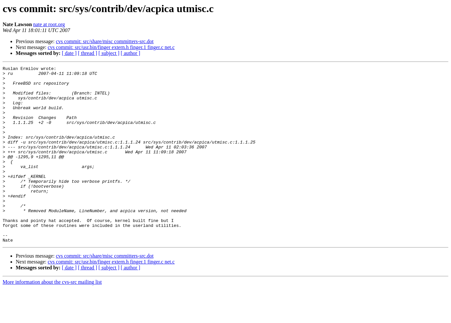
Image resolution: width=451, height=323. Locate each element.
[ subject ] (109, 53)
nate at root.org (49, 24)
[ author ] (130, 53)
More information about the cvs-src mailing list (52, 317)
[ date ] (69, 53)
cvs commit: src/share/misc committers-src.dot (105, 41)
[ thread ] (87, 53)
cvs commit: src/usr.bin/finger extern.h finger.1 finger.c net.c (111, 47)
